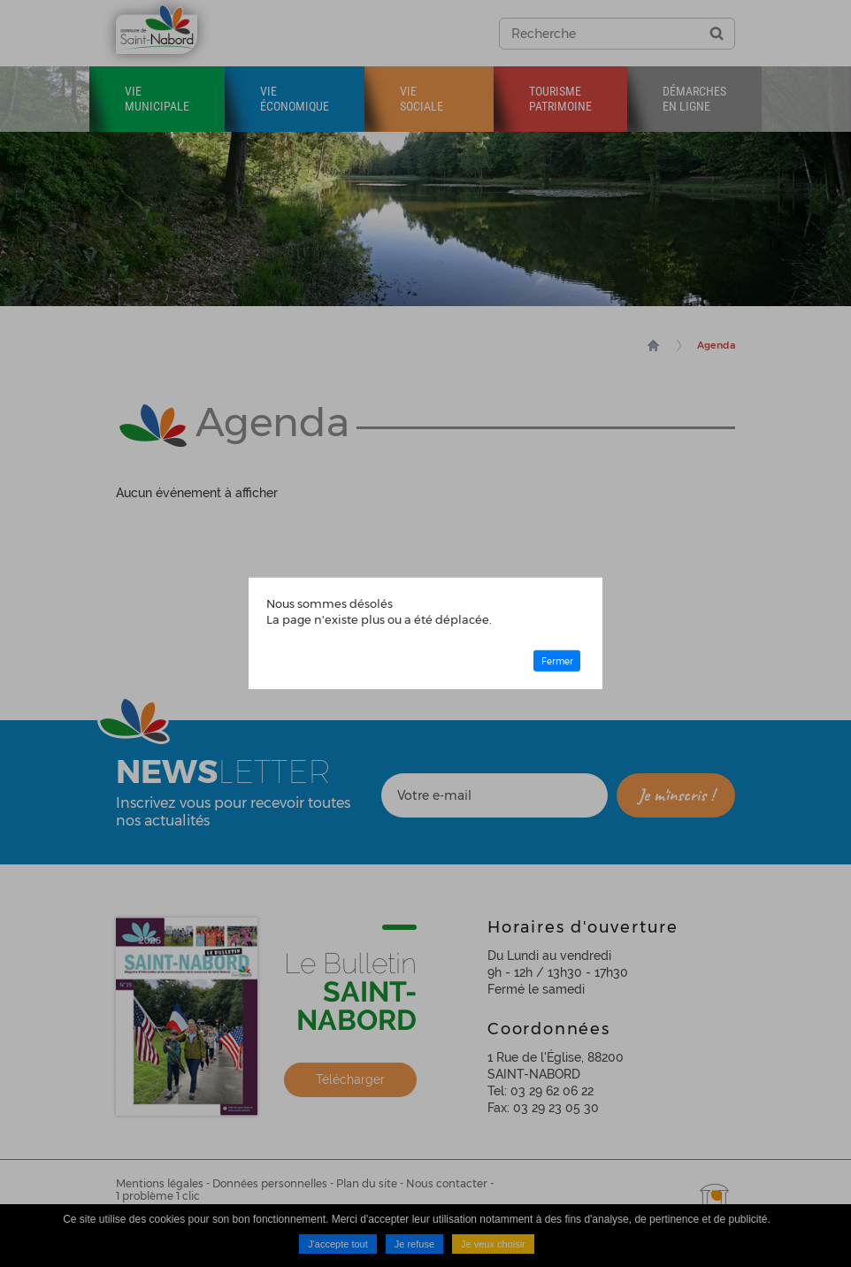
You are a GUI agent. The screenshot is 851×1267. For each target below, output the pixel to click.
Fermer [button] (557, 660)
